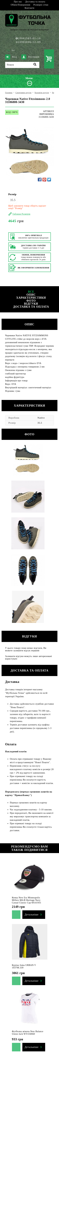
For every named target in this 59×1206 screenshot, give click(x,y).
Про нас (18, 1)
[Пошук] (22, 65)
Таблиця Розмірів (21, 214)
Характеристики (31, 297)
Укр (8, 50)
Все (31, 291)
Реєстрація (30, 56)
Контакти (29, 8)
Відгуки (31, 303)
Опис (31, 294)
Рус (13, 50)
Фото (31, 300)
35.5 (13, 200)
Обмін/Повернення (20, 5)
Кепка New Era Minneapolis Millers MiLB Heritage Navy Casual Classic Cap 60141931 (26, 900)
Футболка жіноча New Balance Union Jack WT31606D (27, 1032)
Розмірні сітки (40, 5)
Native (41, 418)
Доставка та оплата (35, 1)
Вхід (11, 56)
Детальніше (32, 914)
